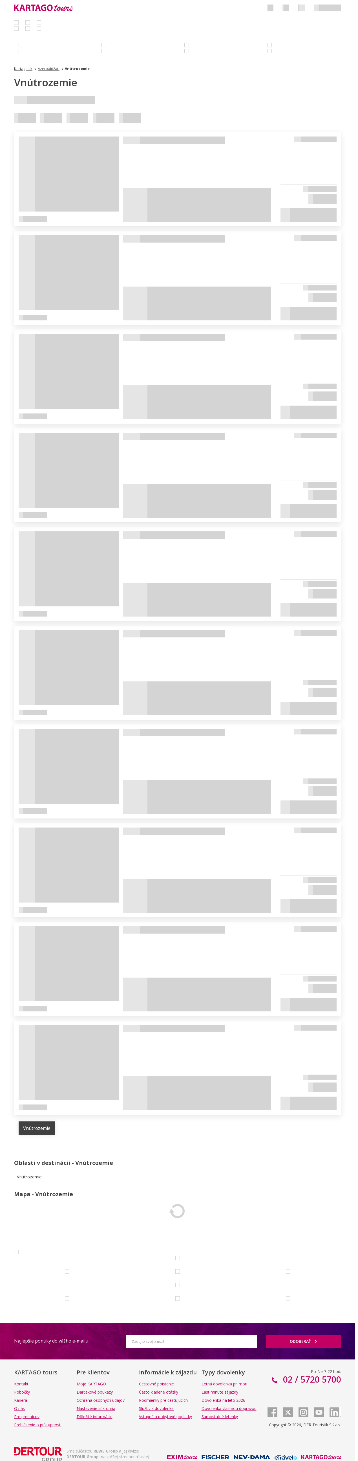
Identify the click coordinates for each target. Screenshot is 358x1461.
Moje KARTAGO (91, 1384)
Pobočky (22, 1392)
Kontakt (21, 1384)
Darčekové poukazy (95, 1392)
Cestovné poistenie (156, 1384)
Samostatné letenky (220, 1416)
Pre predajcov (26, 1416)
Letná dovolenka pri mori (224, 1384)
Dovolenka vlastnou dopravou (229, 1408)
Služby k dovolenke (156, 1408)
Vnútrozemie (36, 1128)
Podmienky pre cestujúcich (163, 1400)
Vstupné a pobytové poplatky (165, 1416)
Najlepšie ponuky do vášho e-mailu (51, 1341)
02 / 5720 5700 (311, 1379)
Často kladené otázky (158, 1392)
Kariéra (20, 1400)
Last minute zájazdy (220, 1392)
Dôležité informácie (94, 1416)
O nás (19, 1408)
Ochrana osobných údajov (101, 1400)
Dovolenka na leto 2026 (223, 1400)
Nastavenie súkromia (96, 1408)
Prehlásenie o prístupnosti (37, 1424)
